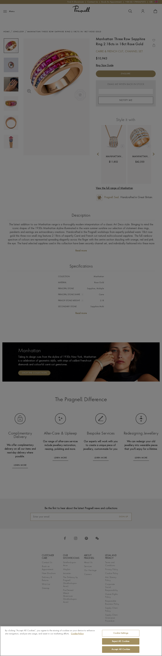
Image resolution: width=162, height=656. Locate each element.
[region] (81, 641)
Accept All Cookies (121, 649)
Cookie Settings (120, 633)
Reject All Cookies (120, 641)
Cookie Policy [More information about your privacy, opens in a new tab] (77, 634)
